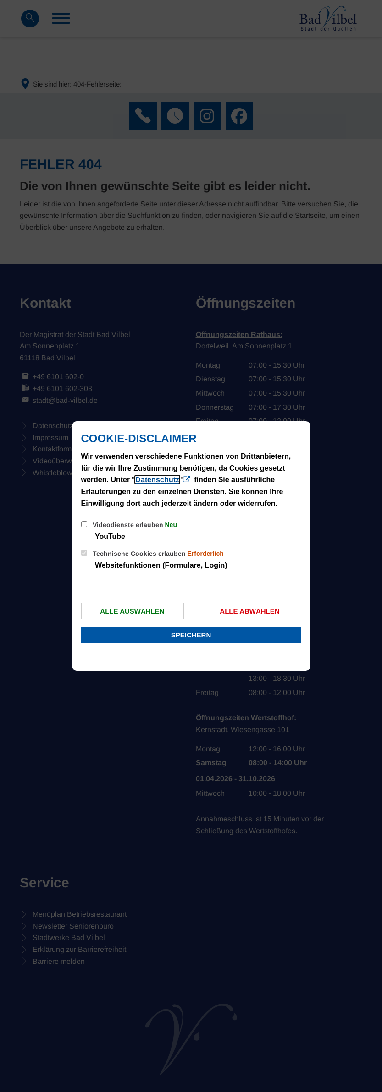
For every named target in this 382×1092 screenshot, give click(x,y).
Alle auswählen (132, 611)
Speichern (191, 635)
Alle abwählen (249, 611)
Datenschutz (157, 480)
